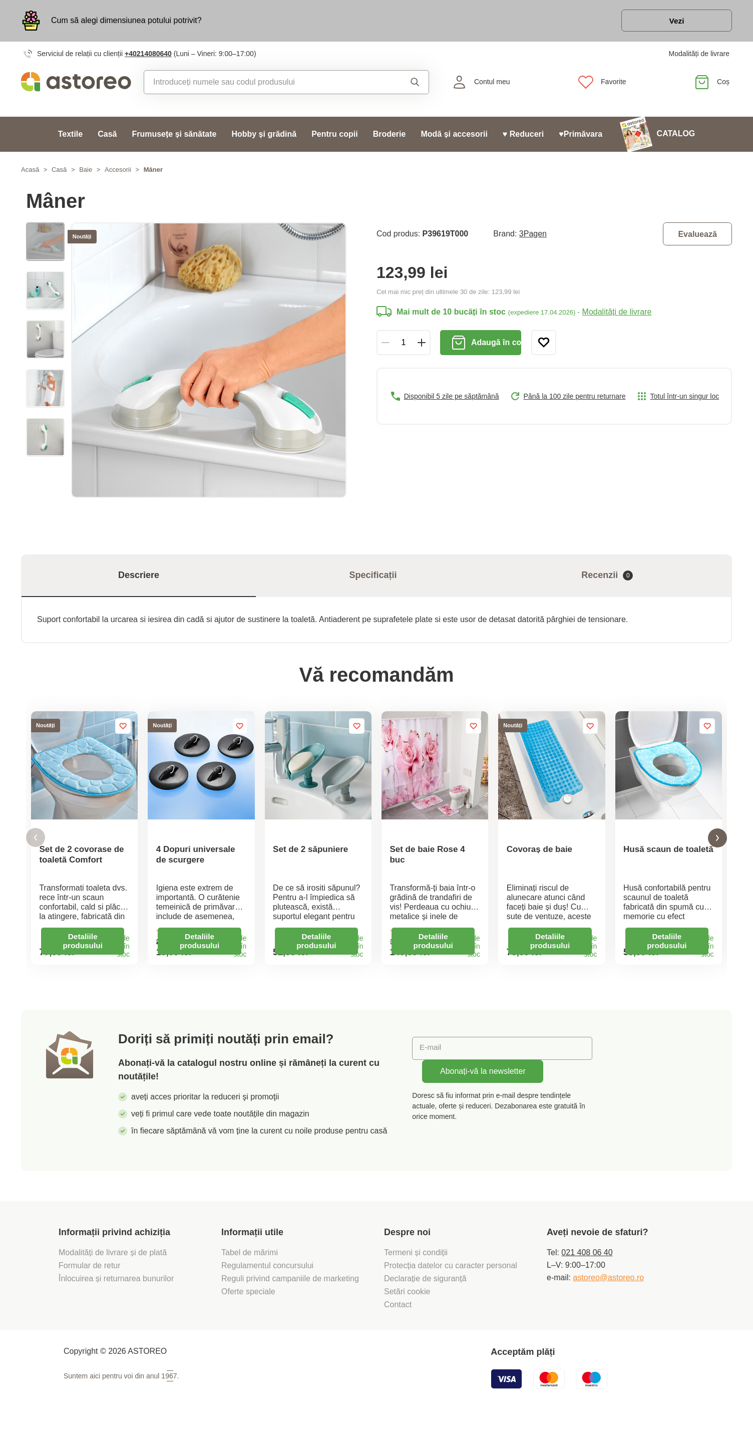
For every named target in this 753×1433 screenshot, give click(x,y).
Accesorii (118, 171)
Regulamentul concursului (267, 1274)
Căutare (415, 83)
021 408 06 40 (586, 1261)
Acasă (30, 171)
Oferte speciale (248, 1300)
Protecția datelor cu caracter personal (450, 1274)
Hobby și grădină (263, 135)
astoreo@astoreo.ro (608, 1286)
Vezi (674, 22)
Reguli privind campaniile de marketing (290, 1287)
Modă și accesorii (454, 135)
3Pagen (533, 235)
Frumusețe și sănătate (174, 135)
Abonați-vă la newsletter (483, 1079)
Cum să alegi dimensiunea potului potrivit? (126, 21)
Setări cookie (407, 1300)
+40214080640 (148, 55)
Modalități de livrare (699, 55)
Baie (85, 171)
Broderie (389, 135)
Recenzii (607, 577)
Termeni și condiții (417, 1261)
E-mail (431, 1056)
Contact (398, 1313)
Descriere (138, 577)
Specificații (373, 577)
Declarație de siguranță (425, 1287)
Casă (107, 135)
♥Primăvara (580, 135)
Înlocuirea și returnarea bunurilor (117, 1287)
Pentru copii (334, 135)
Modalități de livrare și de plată (114, 1261)
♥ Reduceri (523, 135)
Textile (70, 135)
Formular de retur (90, 1274)
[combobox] (265, 83)
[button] (35, 843)
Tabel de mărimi (249, 1261)
